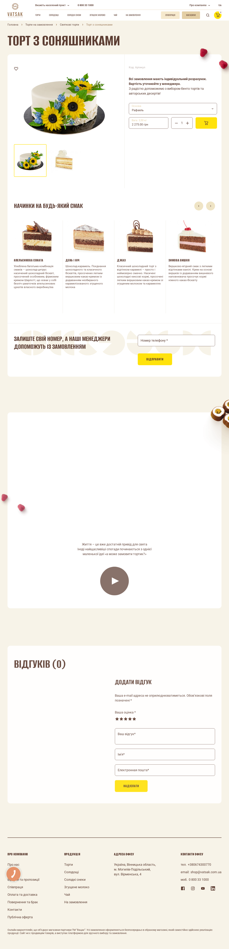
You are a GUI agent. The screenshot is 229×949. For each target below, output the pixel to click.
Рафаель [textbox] (138, 110)
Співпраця (15, 887)
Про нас (13, 864)
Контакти (15, 909)
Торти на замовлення (39, 24)
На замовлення (133, 15)
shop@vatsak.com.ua (206, 872)
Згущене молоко (97, 15)
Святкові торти (69, 24)
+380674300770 (199, 864)
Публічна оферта (20, 917)
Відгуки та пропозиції (23, 879)
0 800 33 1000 (86, 5)
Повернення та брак (23, 902)
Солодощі (54, 15)
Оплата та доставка (22, 894)
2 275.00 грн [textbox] (140, 124)
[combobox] (173, 108)
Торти (37, 15)
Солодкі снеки (74, 15)
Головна (13, 24)
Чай (115, 15)
